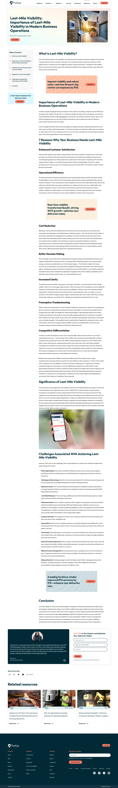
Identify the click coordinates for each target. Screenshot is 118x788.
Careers (52, 766)
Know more (90, 209)
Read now (91, 581)
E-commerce (29, 755)
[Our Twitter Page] (99, 773)
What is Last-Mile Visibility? (19, 56)
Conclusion (15, 86)
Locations (52, 773)
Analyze (10, 777)
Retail (27, 773)
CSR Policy (101, 768)
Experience (11, 770)
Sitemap (108, 768)
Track (9, 755)
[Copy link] (30, 674)
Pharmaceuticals (30, 770)
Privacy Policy (93, 652)
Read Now (91, 84)
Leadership (53, 762)
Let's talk (15, 40)
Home (11, 13)
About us (52, 755)
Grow (9, 773)
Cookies (76, 768)
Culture (51, 758)
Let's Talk (104, 3)
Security (95, 768)
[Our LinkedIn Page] (94, 773)
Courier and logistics (31, 766)
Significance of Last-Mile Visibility (21, 74)
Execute (10, 766)
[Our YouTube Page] (109, 773)
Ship (9, 758)
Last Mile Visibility (29, 13)
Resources (17, 13)
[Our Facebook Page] (104, 773)
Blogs (22, 13)
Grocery (28, 758)
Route (9, 762)
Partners (52, 777)
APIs (51, 770)
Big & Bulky (29, 762)
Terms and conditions (86, 768)
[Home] (15, 3)
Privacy (70, 768)
